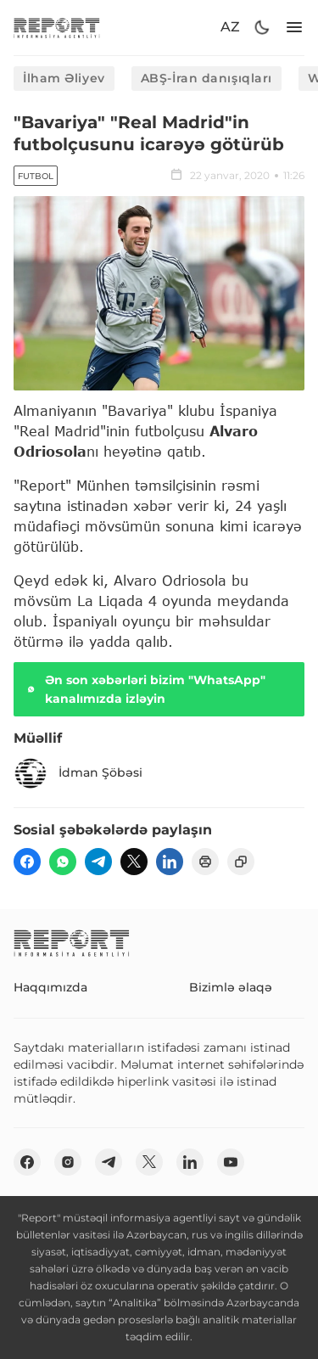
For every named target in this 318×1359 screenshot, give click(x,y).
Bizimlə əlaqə (230, 987)
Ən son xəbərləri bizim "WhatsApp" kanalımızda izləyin (144, 689)
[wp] (62, 861)
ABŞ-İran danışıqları (206, 78)
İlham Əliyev (64, 78)
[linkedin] (169, 861)
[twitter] (134, 861)
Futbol (35, 176)
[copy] (240, 861)
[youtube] (230, 1162)
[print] (205, 861)
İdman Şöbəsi (78, 773)
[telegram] (98, 861)
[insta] (67, 1162)
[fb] (27, 861)
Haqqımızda (50, 987)
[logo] (57, 27)
